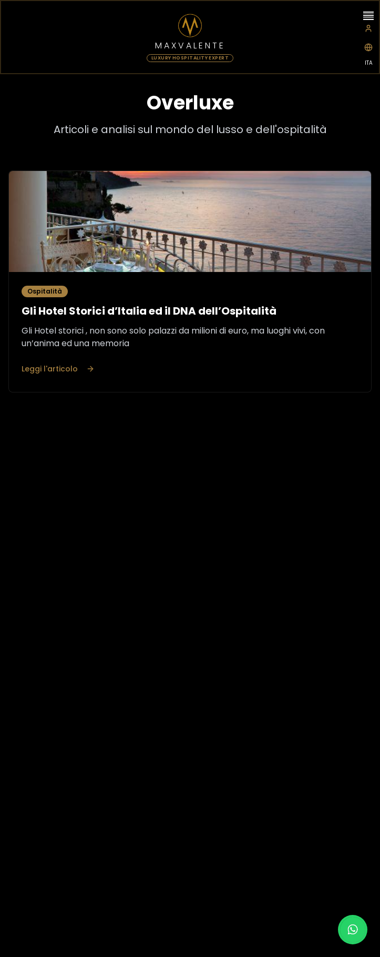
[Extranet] (368, 28)
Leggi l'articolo (58, 369)
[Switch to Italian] (368, 47)
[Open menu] (368, 15)
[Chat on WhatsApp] (352, 929)
